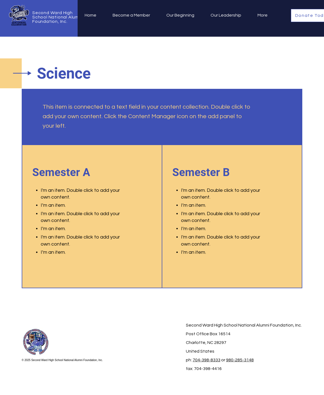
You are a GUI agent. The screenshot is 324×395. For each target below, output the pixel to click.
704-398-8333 (206, 360)
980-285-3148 (240, 360)
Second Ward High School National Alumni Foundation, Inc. (57, 17)
